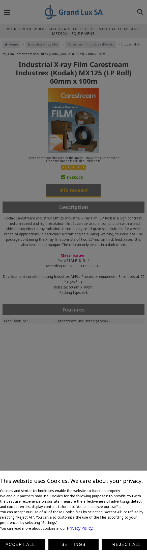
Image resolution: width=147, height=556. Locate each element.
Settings (73, 544)
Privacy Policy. (80, 528)
